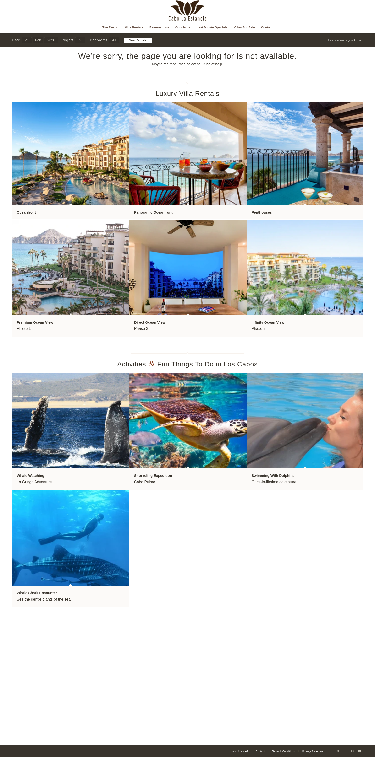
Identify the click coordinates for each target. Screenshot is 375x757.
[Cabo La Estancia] (187, 10)
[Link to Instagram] (352, 751)
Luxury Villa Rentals (188, 93)
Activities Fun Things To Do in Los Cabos (187, 364)
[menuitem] (110, 27)
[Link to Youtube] (359, 751)
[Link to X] (338, 751)
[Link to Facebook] (345, 751)
